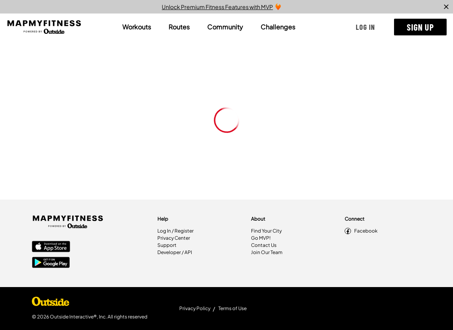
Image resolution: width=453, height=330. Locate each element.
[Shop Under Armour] (50, 303)
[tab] (137, 27)
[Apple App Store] (51, 247)
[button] (365, 27)
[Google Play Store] (51, 263)
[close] (446, 7)
